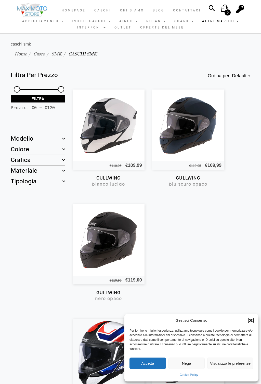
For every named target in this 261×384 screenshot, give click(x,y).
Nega (186, 363)
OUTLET (123, 27)
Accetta (147, 363)
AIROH (128, 21)
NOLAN (155, 21)
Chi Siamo (132, 10)
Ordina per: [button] (229, 75)
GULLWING (99, 163)
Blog (158, 10)
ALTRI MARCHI (220, 21)
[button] (250, 320)
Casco (39, 53)
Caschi (102, 10)
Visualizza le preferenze (230, 363)
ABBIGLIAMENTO (42, 21)
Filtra (38, 98)
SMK (56, 53)
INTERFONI (91, 27)
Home (21, 53)
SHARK (183, 21)
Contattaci (187, 10)
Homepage (74, 10)
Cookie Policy (189, 375)
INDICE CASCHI (91, 21)
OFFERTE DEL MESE (162, 27)
